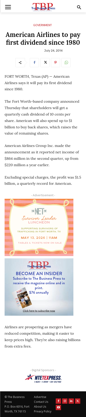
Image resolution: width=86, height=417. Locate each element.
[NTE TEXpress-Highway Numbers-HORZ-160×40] (43, 378)
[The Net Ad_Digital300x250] (39, 227)
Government (42, 25)
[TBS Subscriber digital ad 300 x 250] (39, 287)
